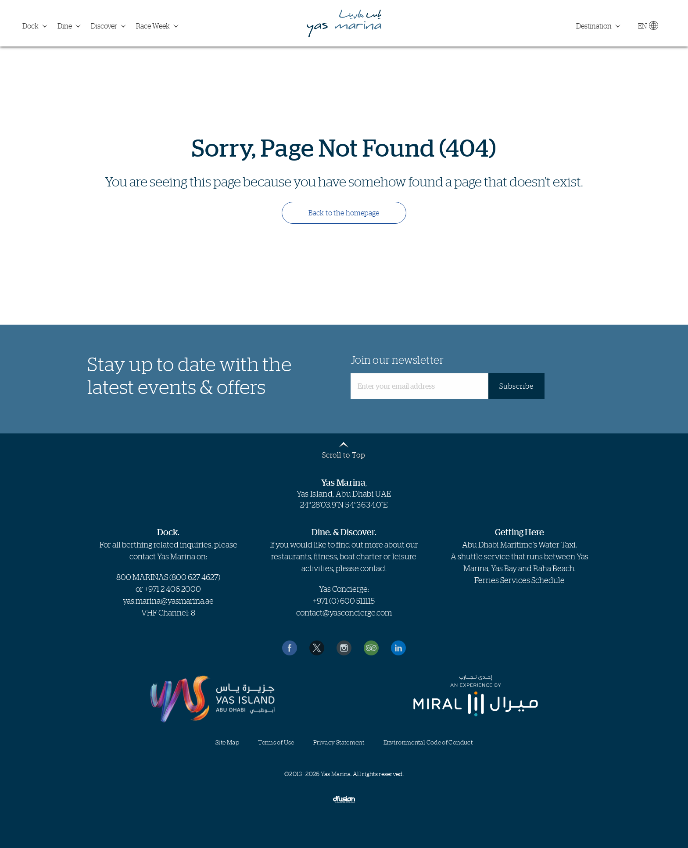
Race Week (153, 25)
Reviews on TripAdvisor (371, 647)
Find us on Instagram (344, 647)
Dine (64, 25)
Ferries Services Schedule (519, 580)
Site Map (227, 742)
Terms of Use (276, 742)
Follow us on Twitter (316, 647)
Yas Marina (344, 23)
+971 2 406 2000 (172, 589)
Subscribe (516, 386)
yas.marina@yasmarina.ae (168, 600)
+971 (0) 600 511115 (344, 600)
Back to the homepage (343, 212)
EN (648, 27)
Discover (104, 25)
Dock (30, 25)
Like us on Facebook (289, 647)
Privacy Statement (338, 742)
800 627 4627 (195, 577)
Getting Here (519, 532)
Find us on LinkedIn (398, 647)
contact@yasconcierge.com (344, 612)
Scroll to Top (343, 454)
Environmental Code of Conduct (428, 742)
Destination (594, 25)
